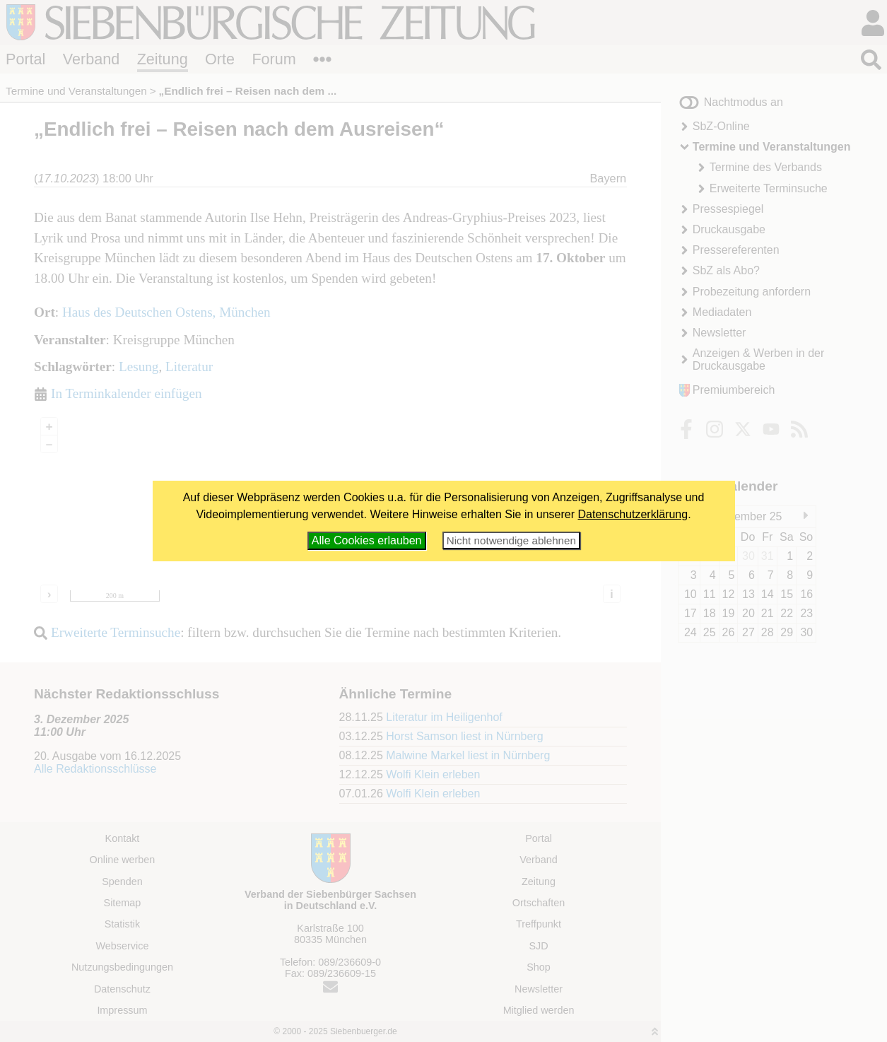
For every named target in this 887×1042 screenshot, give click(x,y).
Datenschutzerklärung (633, 514)
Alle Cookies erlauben (367, 540)
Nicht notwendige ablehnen (511, 540)
